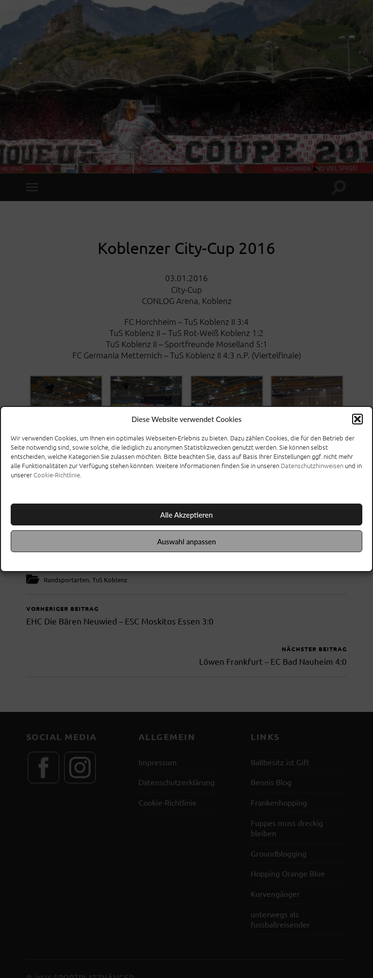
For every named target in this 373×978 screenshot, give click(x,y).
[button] (357, 419)
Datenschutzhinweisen (312, 465)
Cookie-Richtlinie (57, 474)
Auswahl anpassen (186, 541)
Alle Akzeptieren (186, 514)
